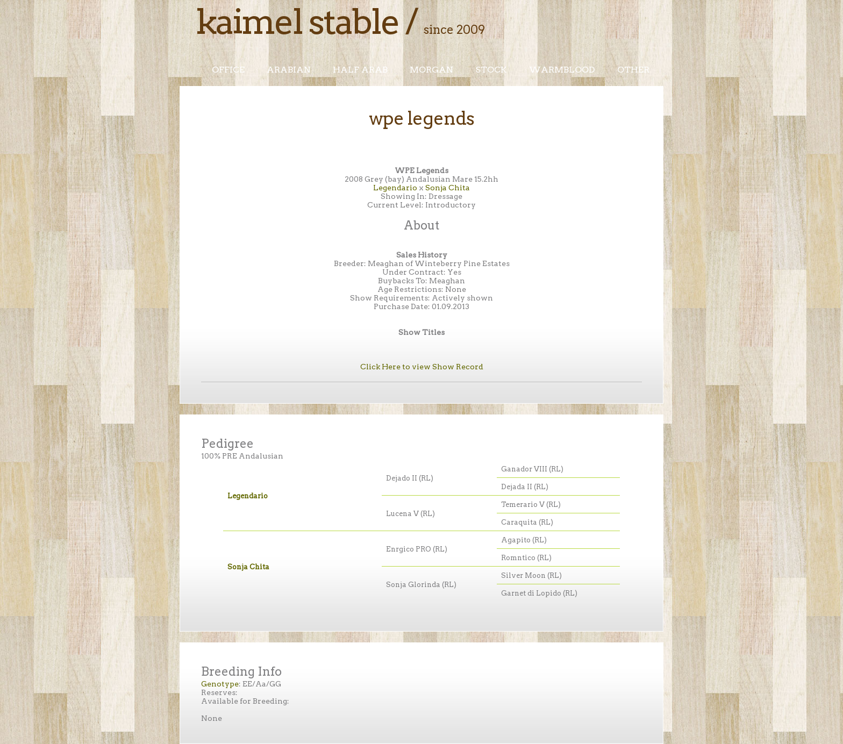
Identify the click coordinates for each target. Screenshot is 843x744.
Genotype (220, 683)
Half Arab (360, 70)
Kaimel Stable (297, 21)
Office (228, 70)
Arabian (289, 70)
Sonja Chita (447, 187)
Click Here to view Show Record (421, 366)
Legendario (395, 187)
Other (633, 70)
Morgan (431, 70)
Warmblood (562, 70)
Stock (491, 70)
